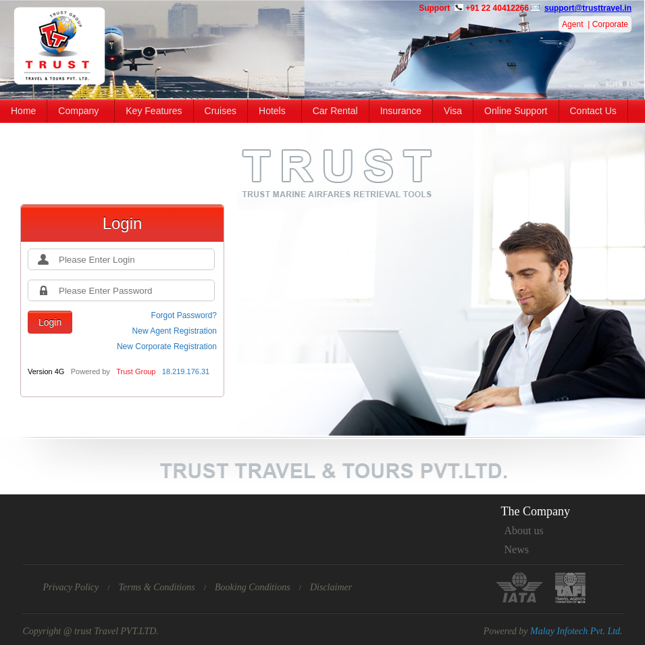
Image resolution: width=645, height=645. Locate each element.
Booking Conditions (252, 587)
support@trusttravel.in (587, 8)
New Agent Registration (174, 331)
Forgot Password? (184, 315)
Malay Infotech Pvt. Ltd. (576, 631)
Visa (453, 110)
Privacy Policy (71, 587)
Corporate (610, 24)
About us (524, 530)
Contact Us (593, 110)
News (517, 549)
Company (78, 110)
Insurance (400, 110)
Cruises (220, 110)
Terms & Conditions (157, 587)
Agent (572, 24)
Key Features (154, 110)
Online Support (515, 110)
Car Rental (335, 110)
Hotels (272, 110)
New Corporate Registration (167, 346)
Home (23, 110)
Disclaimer (331, 587)
